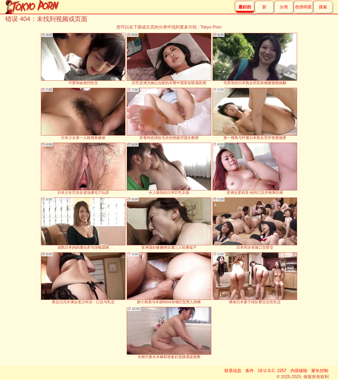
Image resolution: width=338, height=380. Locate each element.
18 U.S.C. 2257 (272, 370)
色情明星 (303, 7)
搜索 (323, 7)
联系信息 (232, 370)
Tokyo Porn (211, 27)
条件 (249, 370)
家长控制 (319, 370)
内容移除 (298, 370)
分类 (284, 7)
